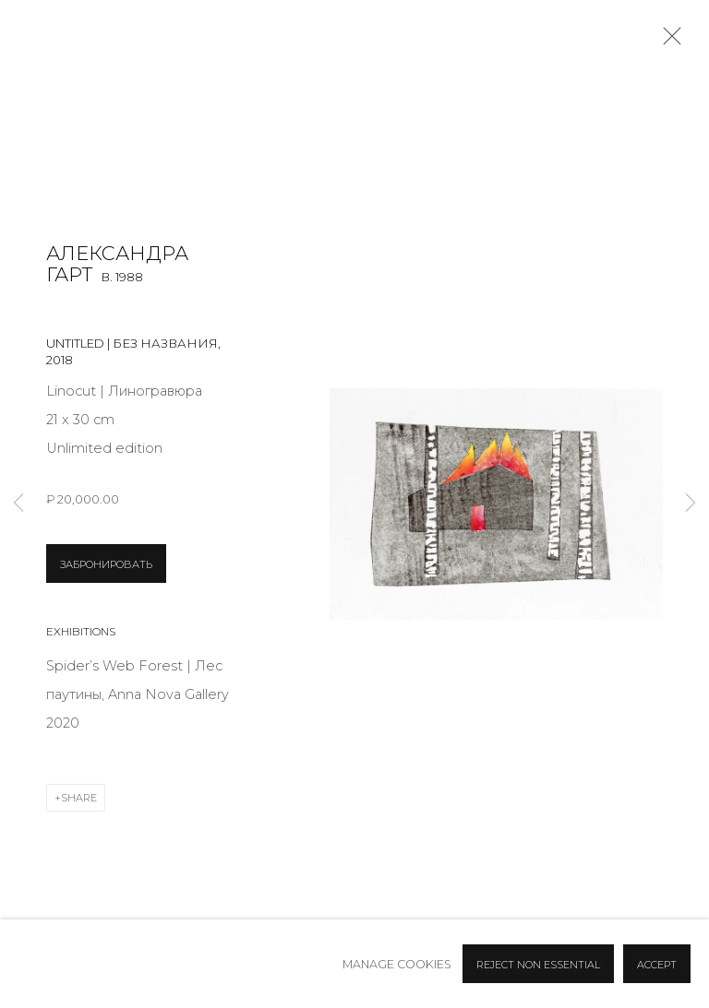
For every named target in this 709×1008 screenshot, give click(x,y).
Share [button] (79, 797)
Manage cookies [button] (396, 964)
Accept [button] (657, 964)
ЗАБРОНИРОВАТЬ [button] (106, 564)
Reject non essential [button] (538, 964)
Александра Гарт (117, 264)
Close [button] (667, 41)
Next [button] (690, 504)
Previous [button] (18, 504)
